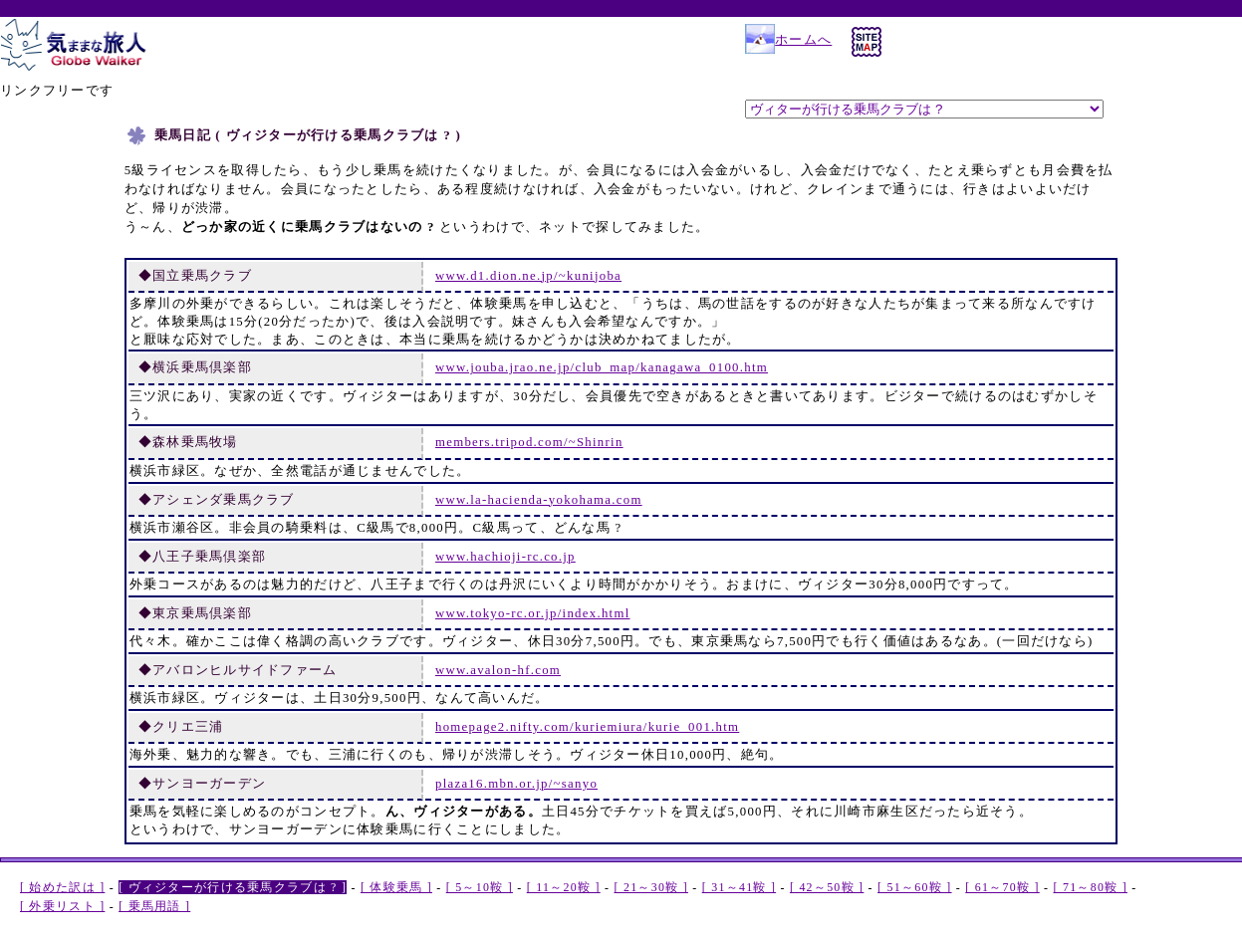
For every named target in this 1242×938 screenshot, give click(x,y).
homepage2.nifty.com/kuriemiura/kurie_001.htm (587, 727)
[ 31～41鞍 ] (739, 887)
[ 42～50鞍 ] (827, 887)
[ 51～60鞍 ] (914, 887)
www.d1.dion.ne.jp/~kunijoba (528, 276)
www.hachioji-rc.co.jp (505, 557)
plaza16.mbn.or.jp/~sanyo (516, 784)
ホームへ (788, 40)
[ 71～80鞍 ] (1090, 887)
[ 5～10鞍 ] (479, 887)
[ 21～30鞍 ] (651, 887)
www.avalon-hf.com (498, 670)
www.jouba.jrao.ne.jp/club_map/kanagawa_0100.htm (601, 367)
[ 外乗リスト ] (62, 906)
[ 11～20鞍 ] (564, 887)
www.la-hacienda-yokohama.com (538, 500)
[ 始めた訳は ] (62, 887)
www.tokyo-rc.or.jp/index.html (532, 613)
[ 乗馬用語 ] (154, 906)
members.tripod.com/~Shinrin (529, 442)
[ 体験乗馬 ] (396, 887)
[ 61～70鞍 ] (1002, 887)
